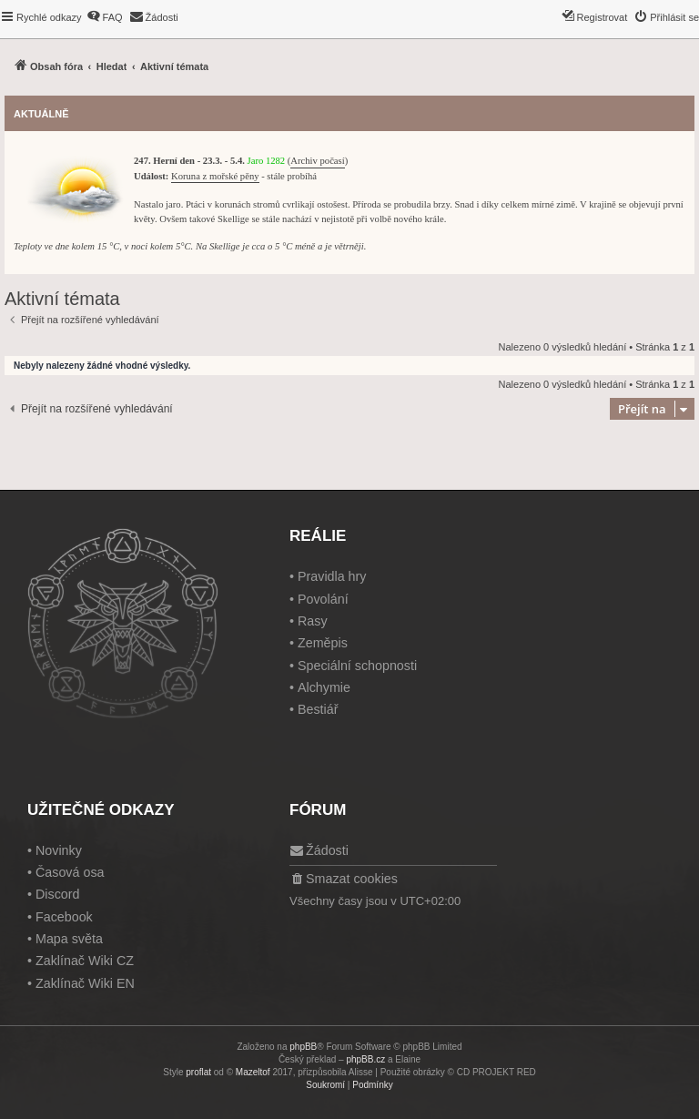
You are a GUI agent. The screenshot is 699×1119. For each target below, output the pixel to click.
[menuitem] (104, 17)
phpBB (303, 1047)
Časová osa (70, 872)
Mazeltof (253, 1072)
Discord (57, 894)
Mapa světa (69, 938)
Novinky (58, 850)
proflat (198, 1072)
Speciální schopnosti (357, 665)
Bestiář (318, 709)
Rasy (313, 621)
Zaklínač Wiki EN (85, 983)
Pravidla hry (332, 576)
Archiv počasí (317, 161)
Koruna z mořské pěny (214, 176)
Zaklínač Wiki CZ (84, 960)
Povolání (323, 599)
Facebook (64, 917)
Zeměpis (323, 643)
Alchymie (324, 687)
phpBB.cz (365, 1059)
